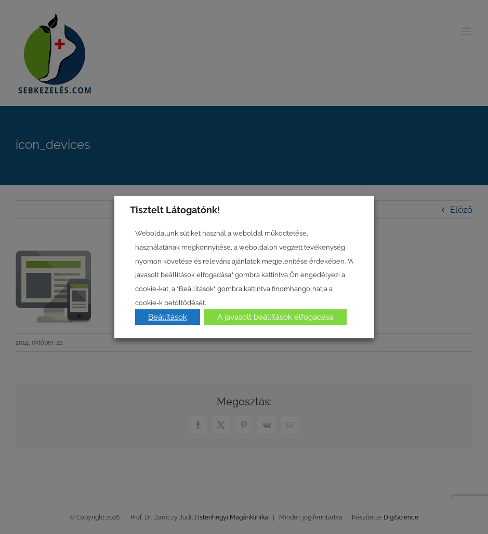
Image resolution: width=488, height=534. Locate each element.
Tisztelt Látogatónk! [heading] (175, 209)
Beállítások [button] (167, 317)
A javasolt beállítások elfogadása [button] (275, 317)
